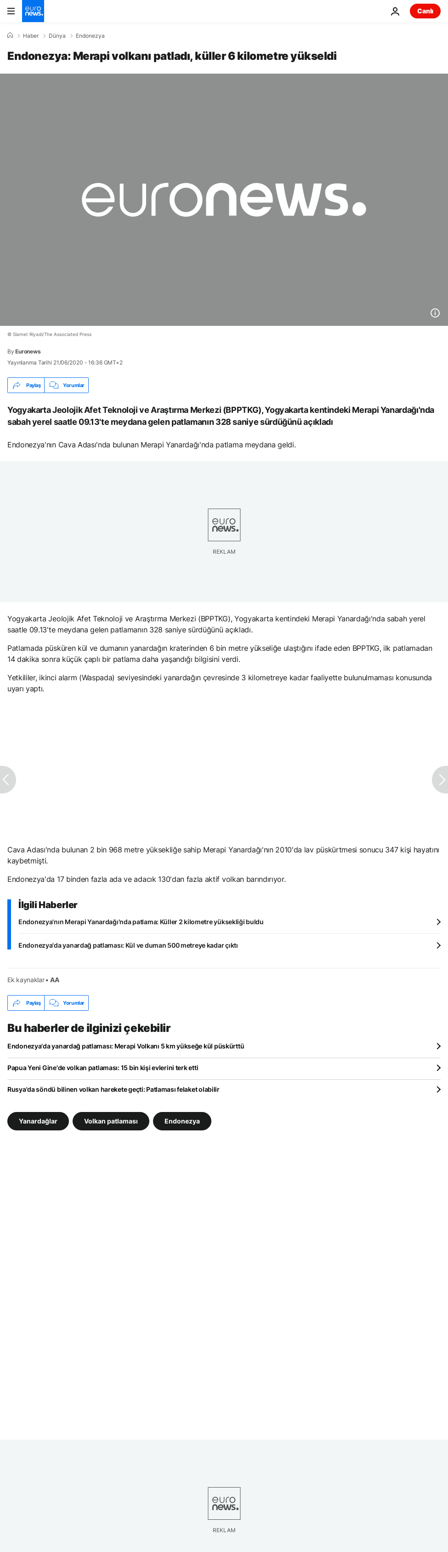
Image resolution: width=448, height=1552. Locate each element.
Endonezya (90, 36)
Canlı (425, 11)
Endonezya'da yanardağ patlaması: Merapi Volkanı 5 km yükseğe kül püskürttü (125, 1046)
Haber (31, 36)
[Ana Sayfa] (10, 35)
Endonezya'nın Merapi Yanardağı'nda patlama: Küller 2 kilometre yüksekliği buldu (141, 922)
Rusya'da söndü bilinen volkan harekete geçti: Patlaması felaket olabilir (113, 1089)
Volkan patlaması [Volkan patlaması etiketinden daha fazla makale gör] (111, 1121)
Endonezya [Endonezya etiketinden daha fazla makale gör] (182, 1121)
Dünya (57, 36)
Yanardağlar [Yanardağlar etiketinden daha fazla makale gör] (38, 1121)
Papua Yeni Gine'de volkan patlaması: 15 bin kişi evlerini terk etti (102, 1067)
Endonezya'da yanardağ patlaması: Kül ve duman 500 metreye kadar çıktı (128, 945)
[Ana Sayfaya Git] (33, 11)
